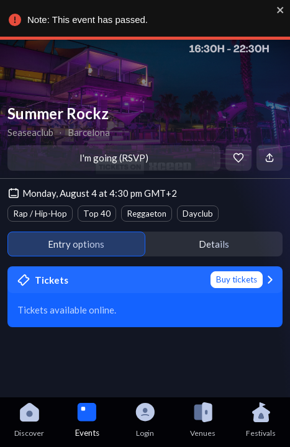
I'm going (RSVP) (113, 157)
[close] (277, 10)
